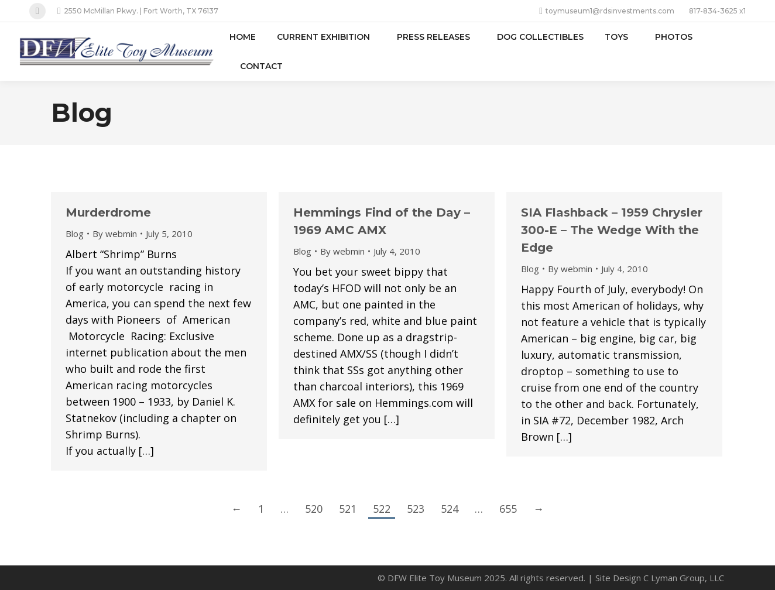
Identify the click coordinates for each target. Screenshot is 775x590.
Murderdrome (108, 212)
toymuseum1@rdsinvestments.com (606, 11)
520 (314, 509)
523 (415, 509)
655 (508, 509)
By (114, 233)
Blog (75, 233)
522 (381, 509)
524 (449, 509)
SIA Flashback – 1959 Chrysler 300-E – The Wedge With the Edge (611, 230)
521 (347, 509)
